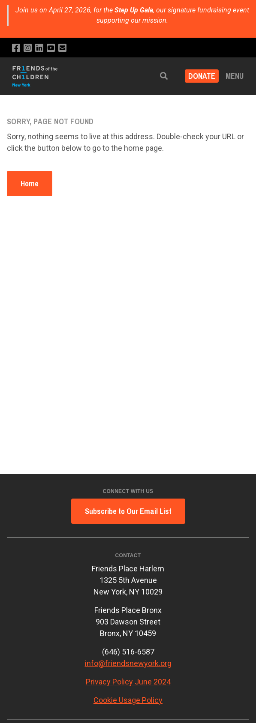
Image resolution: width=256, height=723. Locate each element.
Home (30, 183)
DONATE (201, 76)
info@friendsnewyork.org (128, 663)
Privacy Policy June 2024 (128, 681)
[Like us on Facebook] (16, 48)
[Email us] (62, 48)
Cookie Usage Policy (128, 700)
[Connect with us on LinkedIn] (39, 48)
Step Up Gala (133, 10)
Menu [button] (235, 76)
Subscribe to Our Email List (128, 511)
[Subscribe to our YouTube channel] (51, 48)
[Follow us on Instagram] (28, 48)
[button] (164, 76)
